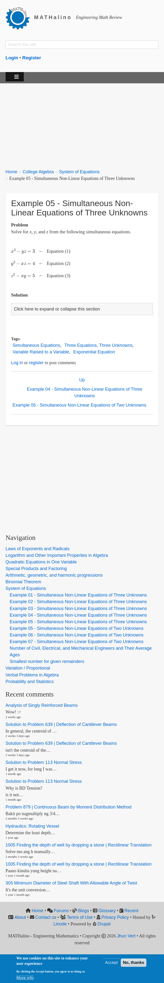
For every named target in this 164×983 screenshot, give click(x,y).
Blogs (83, 910)
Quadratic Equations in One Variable (41, 562)
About (20, 917)
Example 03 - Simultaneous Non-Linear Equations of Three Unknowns (78, 608)
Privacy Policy (115, 917)
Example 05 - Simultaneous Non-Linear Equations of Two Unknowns (79, 405)
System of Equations (79, 171)
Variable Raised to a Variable (41, 351)
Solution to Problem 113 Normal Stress (44, 762)
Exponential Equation (94, 351)
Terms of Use (80, 917)
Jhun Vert (126, 935)
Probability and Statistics (30, 681)
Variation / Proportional (28, 668)
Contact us (45, 917)
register (36, 362)
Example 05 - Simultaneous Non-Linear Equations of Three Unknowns (78, 621)
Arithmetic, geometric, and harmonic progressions (54, 575)
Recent (131, 910)
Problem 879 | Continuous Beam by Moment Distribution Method (68, 807)
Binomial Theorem (23, 581)
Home (11, 171)
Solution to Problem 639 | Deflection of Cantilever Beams (61, 724)
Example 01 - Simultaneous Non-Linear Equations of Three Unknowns (78, 595)
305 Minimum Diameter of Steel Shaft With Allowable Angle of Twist (71, 883)
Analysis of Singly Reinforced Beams (42, 705)
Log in (17, 362)
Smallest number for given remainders (47, 661)
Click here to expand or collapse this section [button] (57, 309)
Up (82, 379)
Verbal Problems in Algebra (32, 674)
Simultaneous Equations (36, 345)
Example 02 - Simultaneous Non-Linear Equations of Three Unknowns (78, 601)
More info (25, 977)
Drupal (104, 923)
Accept (111, 962)
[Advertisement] (82, 123)
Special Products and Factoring (36, 568)
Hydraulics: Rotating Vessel (32, 826)
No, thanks (133, 962)
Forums (61, 910)
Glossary (107, 910)
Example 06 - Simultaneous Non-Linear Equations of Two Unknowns (76, 635)
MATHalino (53, 17)
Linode (60, 923)
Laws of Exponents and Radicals (38, 548)
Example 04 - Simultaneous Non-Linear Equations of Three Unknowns (84, 392)
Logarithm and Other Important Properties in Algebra (57, 555)
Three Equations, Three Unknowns (98, 345)
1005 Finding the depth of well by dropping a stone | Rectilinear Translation (79, 845)
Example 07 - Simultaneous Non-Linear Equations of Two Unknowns (76, 641)
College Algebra (38, 171)
